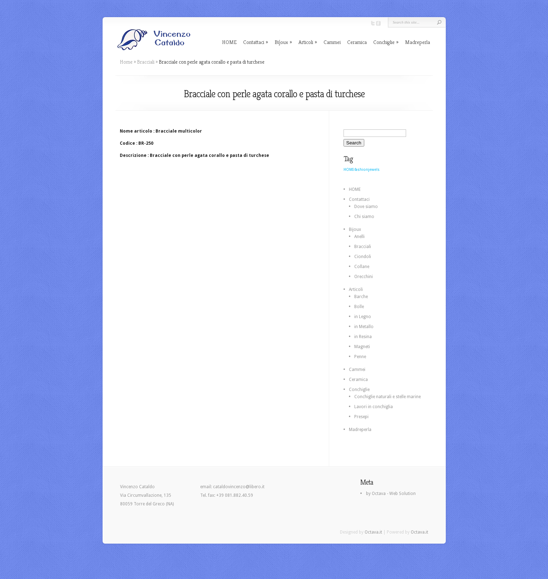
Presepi (361, 416)
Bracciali (145, 62)
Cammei (332, 42)
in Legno (362, 316)
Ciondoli (362, 256)
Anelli (359, 236)
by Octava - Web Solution (391, 493)
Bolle (359, 306)
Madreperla (417, 42)
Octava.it (373, 532)
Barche (361, 296)
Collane (361, 266)
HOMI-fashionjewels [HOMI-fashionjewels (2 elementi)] (362, 169)
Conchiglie (384, 42)
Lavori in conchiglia (373, 406)
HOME (229, 42)
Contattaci (253, 42)
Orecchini (363, 276)
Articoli (305, 42)
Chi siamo (364, 216)
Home (126, 62)
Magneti (362, 346)
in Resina (363, 336)
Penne (360, 356)
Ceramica (357, 42)
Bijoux (281, 42)
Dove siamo (366, 206)
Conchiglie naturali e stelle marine (387, 396)
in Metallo (364, 326)
